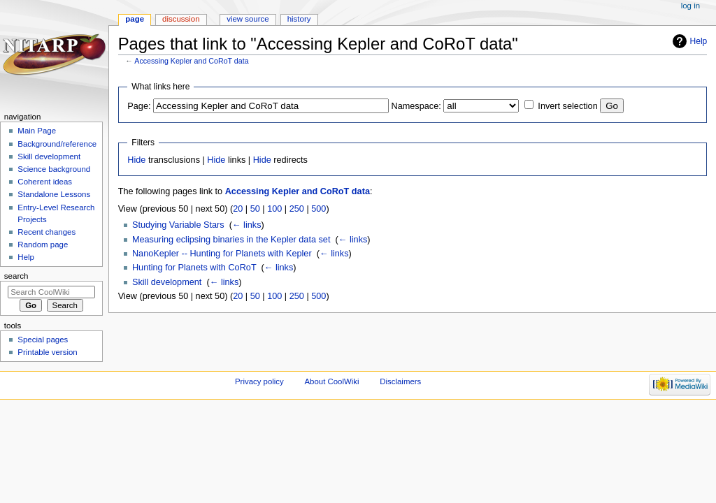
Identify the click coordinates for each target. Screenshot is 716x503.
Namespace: (416, 106)
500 (318, 209)
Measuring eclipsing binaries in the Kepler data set (231, 240)
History (299, 19)
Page (134, 19)
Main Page (36, 130)
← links (247, 225)
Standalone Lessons (53, 194)
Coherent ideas (44, 181)
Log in (690, 5)
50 (255, 209)
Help (699, 41)
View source (247, 19)
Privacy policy (259, 381)
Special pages (42, 339)
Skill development (166, 282)
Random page (42, 244)
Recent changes (46, 232)
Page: (138, 106)
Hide (136, 160)
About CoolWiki (331, 381)
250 (296, 209)
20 (238, 209)
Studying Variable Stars (178, 225)
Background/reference (56, 144)
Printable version (47, 352)
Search (16, 276)
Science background (53, 169)
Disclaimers (400, 381)
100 (274, 209)
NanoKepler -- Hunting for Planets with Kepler (222, 253)
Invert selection (567, 106)
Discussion (180, 19)
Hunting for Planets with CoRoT (194, 267)
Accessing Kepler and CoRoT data (191, 61)
